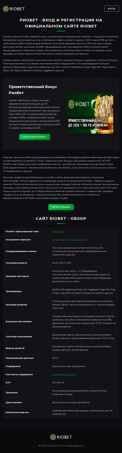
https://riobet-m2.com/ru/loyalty (69, 239)
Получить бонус (35, 136)
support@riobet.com (63, 374)
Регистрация (61, 207)
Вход (111, 8)
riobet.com (58, 231)
